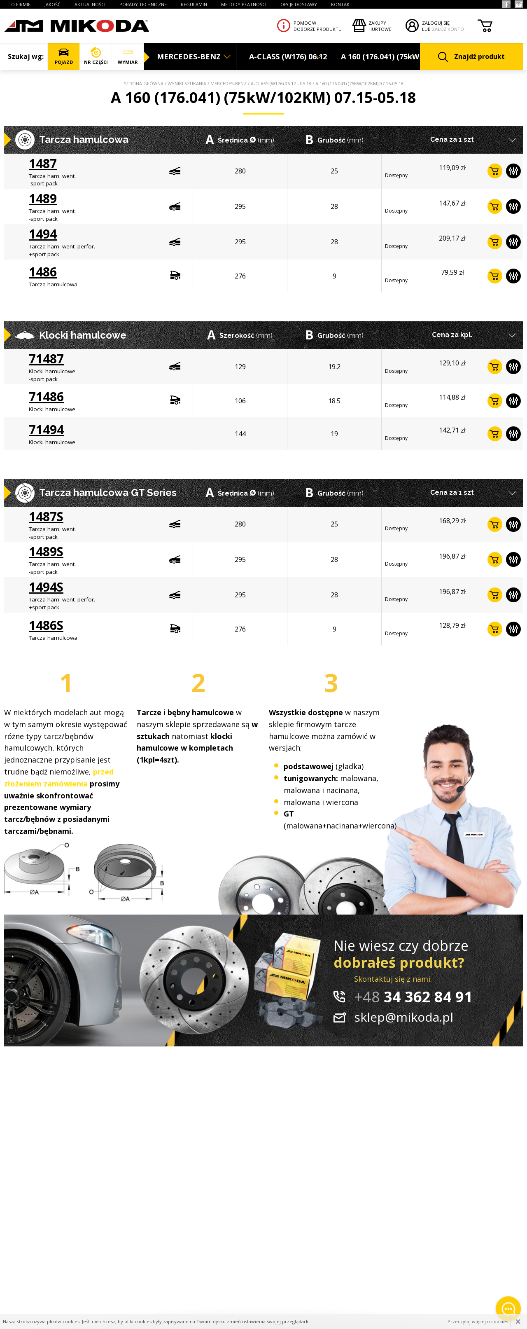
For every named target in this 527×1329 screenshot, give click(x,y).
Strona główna (143, 83)
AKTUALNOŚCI (90, 4)
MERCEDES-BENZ (228, 83)
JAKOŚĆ (52, 4)
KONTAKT (341, 4)
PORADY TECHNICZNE (143, 4)
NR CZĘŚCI (96, 56)
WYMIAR (128, 56)
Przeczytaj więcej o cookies (478, 1321)
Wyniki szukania (187, 83)
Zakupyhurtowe (379, 26)
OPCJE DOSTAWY (298, 4)
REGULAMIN (194, 4)
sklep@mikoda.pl (403, 1016)
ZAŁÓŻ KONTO (448, 29)
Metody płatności (243, 4)
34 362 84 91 (413, 997)
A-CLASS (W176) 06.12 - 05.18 (281, 83)
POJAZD (63, 56)
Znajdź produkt (471, 57)
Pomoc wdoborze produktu (318, 26)
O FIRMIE (20, 4)
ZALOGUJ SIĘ (436, 23)
